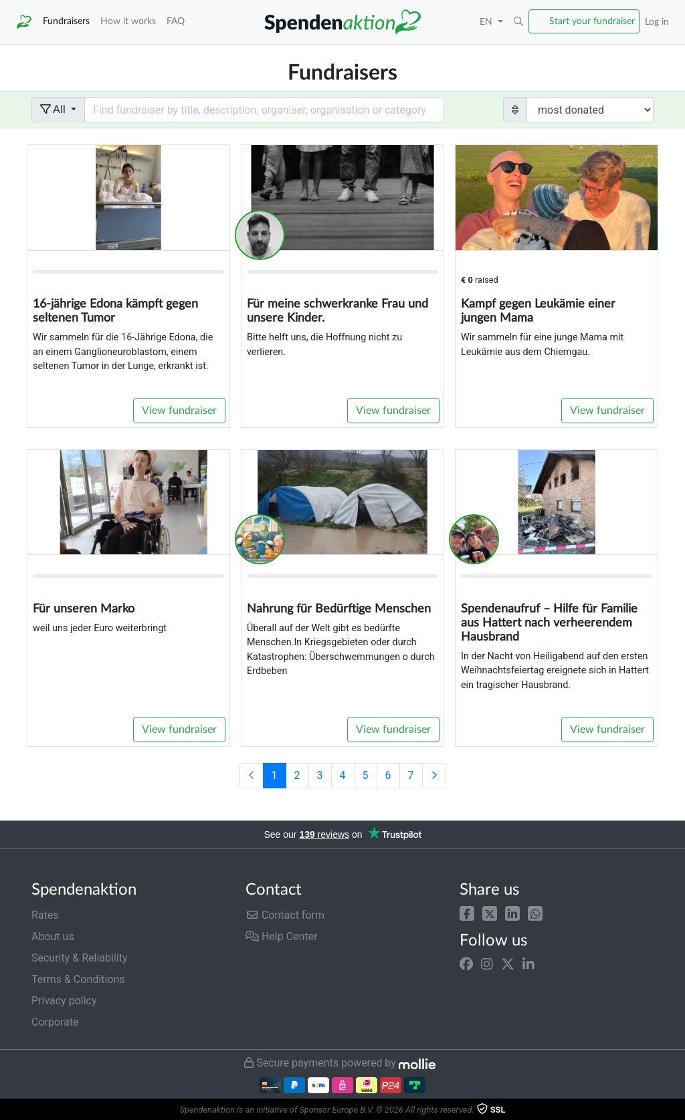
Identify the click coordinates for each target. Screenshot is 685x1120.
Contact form (285, 915)
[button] (467, 912)
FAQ (176, 21)
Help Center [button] (282, 936)
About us (52, 936)
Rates (45, 915)
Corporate (55, 1022)
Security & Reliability (79, 957)
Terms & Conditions (78, 979)
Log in (657, 22)
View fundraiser (179, 410)
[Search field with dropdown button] (264, 109)
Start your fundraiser (592, 21)
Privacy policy (64, 1000)
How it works (128, 21)
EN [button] (487, 22)
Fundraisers (66, 21)
